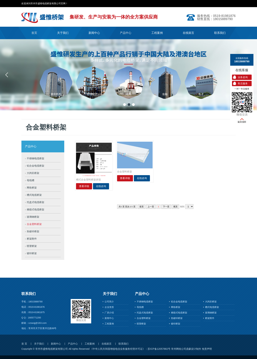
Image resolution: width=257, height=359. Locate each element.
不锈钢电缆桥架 (35, 158)
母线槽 (30, 180)
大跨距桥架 (33, 173)
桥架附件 (32, 238)
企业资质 (109, 307)
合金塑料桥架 (34, 224)
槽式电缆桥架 (34, 195)
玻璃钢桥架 (33, 217)
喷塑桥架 (32, 246)
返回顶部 (242, 122)
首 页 (24, 343)
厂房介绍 (109, 312)
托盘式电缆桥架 (35, 202)
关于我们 (39, 343)
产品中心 (73, 343)
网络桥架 (32, 187)
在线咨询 (101, 186)
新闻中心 (109, 318)
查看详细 (84, 186)
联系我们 (123, 343)
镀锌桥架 (32, 253)
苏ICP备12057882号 (159, 348)
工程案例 (109, 323)
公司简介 (109, 301)
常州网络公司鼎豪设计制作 (186, 348)
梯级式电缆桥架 (35, 209)
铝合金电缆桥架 (35, 165)
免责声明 (207, 348)
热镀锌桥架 (33, 231)
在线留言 (107, 343)
